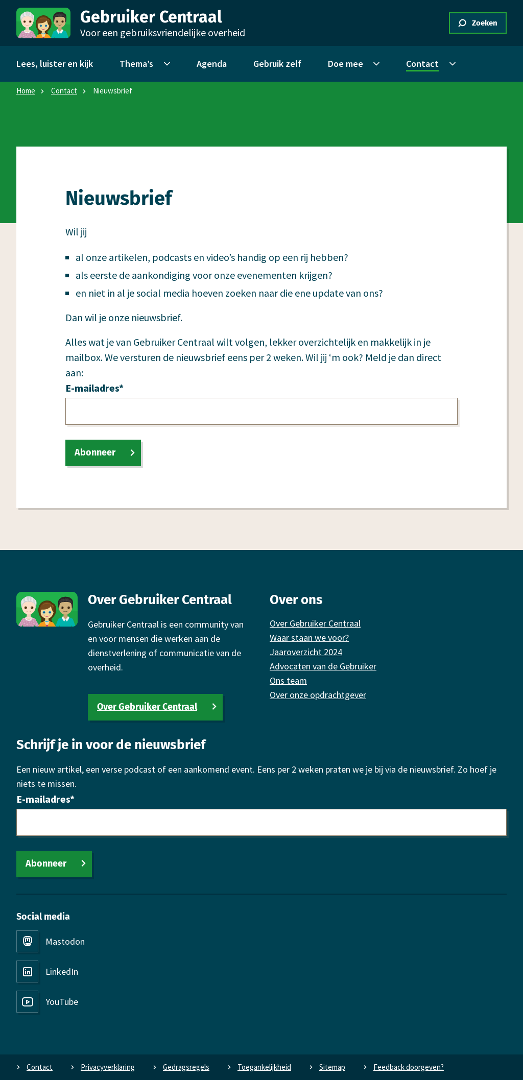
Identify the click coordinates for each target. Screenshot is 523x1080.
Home (25, 90)
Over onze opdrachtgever (318, 695)
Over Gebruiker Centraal (147, 706)
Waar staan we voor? (309, 637)
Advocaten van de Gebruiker (323, 666)
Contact (64, 90)
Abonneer (95, 452)
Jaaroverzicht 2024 (306, 652)
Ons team (288, 680)
